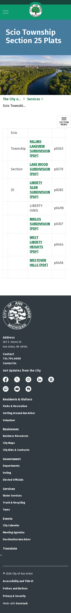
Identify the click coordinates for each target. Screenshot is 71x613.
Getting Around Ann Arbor (19, 413)
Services (9, 489)
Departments (11, 465)
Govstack (22, 603)
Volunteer (9, 420)
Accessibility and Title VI (18, 581)
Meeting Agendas (14, 532)
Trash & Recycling (14, 502)
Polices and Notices (15, 588)
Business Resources (15, 436)
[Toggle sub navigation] (64, 121)
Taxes (6, 509)
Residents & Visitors (17, 399)
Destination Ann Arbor (17, 539)
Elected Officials (13, 479)
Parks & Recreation (15, 406)
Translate (10, 548)
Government (12, 459)
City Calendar (11, 525)
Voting (7, 472)
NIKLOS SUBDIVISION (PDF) (40, 224)
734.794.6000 (12, 358)
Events (7, 518)
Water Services (12, 495)
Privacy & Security (14, 596)
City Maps (9, 443)
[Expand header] (5, 12)
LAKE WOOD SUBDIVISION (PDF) (40, 169)
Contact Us (9, 363)
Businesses (11, 429)
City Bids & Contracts (16, 450)
